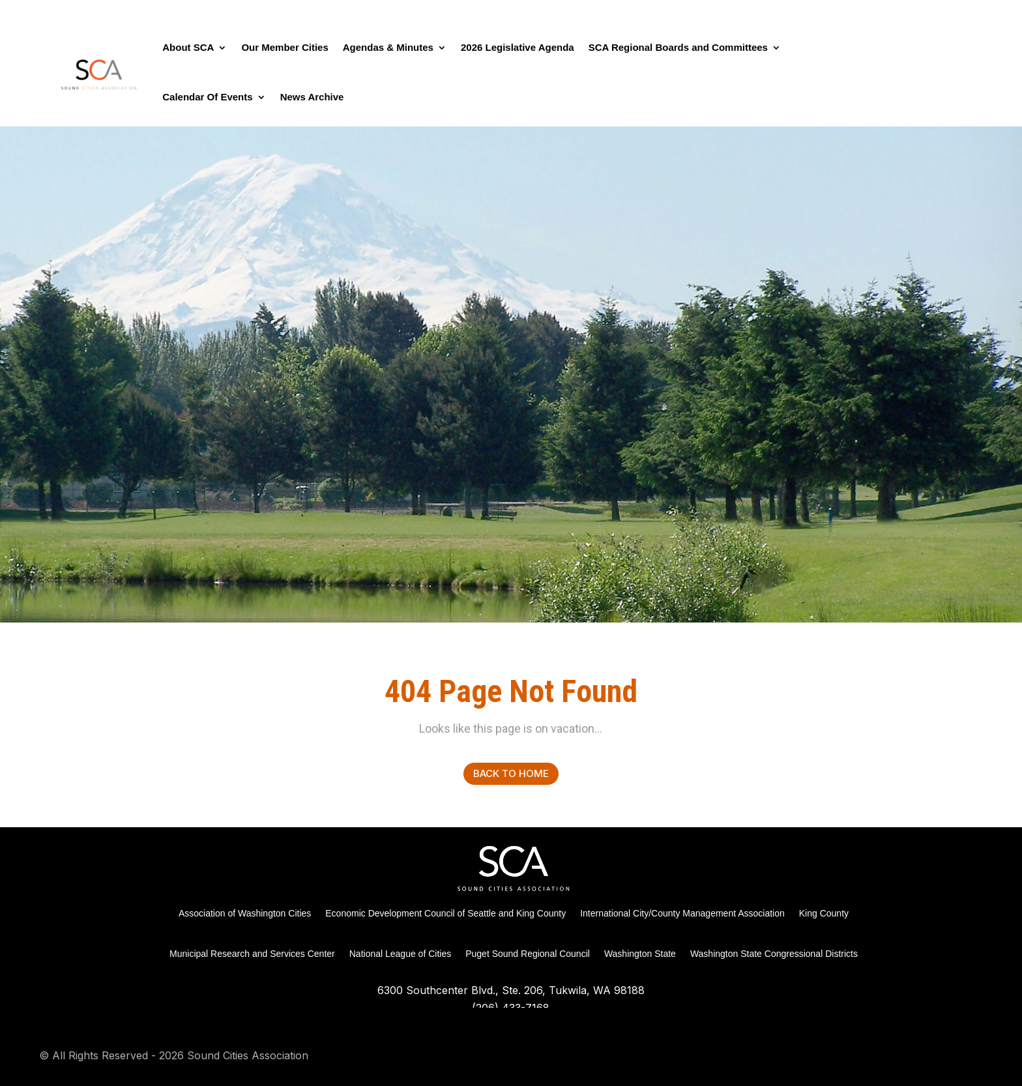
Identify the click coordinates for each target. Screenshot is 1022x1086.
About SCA (188, 47)
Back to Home (511, 773)
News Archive (312, 96)
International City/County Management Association (682, 913)
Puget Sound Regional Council (527, 953)
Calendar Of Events (207, 96)
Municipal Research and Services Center (252, 953)
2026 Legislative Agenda (517, 47)
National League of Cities (400, 953)
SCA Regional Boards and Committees (678, 47)
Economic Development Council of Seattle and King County (445, 913)
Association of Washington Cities (245, 913)
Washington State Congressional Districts (774, 953)
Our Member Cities (284, 47)
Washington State (640, 953)
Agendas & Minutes (388, 47)
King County (824, 913)
